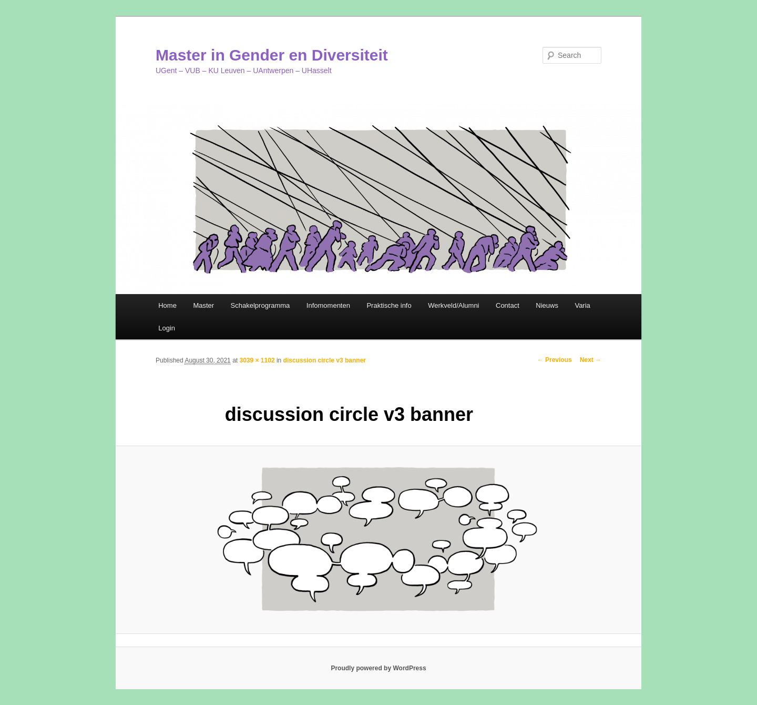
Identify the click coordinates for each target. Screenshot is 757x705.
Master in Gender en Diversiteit (272, 55)
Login (166, 328)
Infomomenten (328, 305)
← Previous (554, 360)
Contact (507, 305)
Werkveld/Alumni (453, 305)
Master (203, 305)
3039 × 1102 (256, 360)
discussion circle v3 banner (324, 360)
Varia (582, 305)
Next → (590, 360)
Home (167, 305)
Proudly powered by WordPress (378, 668)
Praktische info (388, 305)
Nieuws (547, 305)
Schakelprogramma (260, 305)
